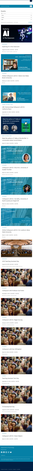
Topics (2, 17)
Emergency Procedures (4, 469)
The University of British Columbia (12, 2)
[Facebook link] (2, 452)
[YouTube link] (7, 452)
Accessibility (18, 469)
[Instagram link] (9, 452)
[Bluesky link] (11, 452)
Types (2, 15)
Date (2, 19)
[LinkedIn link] (4, 452)
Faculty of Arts (3, 449)
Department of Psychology (5, 6)
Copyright (14, 469)
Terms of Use (10, 469)
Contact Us (3, 455)
